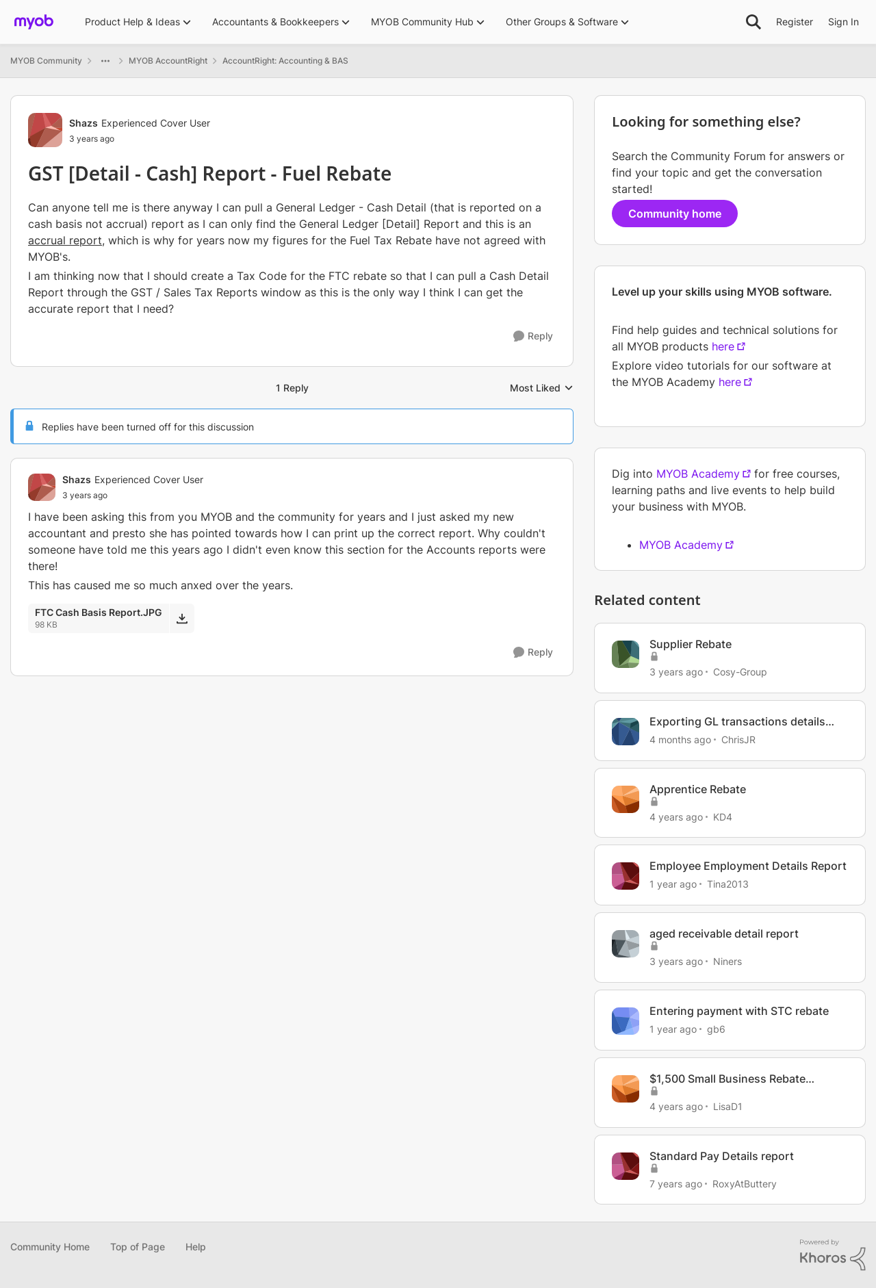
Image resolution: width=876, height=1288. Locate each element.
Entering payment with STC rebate (739, 1011)
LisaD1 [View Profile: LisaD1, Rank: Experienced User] (728, 1106)
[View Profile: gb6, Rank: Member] (625, 1021)
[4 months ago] (680, 739)
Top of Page (137, 1246)
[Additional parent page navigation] (105, 60)
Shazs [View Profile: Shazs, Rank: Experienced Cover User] (83, 123)
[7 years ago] (675, 1183)
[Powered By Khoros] (833, 1255)
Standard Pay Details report (721, 1156)
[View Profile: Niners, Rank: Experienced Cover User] (625, 943)
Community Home (50, 1246)
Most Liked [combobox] (542, 388)
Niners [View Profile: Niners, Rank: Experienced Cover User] (727, 961)
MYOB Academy (698, 473)
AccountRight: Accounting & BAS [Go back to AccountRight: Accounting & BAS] (285, 60)
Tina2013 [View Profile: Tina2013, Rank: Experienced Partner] (728, 884)
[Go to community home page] (33, 22)
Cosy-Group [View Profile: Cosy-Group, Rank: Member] (740, 672)
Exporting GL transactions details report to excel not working (737, 721)
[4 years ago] (676, 816)
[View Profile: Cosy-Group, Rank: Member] (625, 654)
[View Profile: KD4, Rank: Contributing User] (625, 799)
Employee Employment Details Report (748, 866)
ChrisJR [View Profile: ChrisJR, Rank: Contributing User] (738, 739)
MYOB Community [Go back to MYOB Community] (46, 60)
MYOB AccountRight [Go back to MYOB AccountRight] (168, 60)
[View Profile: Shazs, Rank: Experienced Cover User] (45, 130)
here (723, 346)
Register (794, 21)
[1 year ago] (673, 884)
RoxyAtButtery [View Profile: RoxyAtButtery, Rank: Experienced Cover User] (744, 1183)
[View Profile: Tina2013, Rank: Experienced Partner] (625, 876)
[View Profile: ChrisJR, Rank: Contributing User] (625, 731)
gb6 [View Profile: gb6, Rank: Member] (716, 1029)
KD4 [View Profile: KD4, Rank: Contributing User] (722, 816)
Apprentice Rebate (697, 789)
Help (195, 1246)
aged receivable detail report (724, 933)
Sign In (843, 21)
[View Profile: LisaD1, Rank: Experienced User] (625, 1089)
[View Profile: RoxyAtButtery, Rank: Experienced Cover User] (625, 1166)
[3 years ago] (676, 672)
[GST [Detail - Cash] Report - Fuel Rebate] (132, 495)
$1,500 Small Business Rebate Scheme (727, 1079)
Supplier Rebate (690, 644)
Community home (674, 213)
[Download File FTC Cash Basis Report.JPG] (181, 618)
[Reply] (533, 336)
